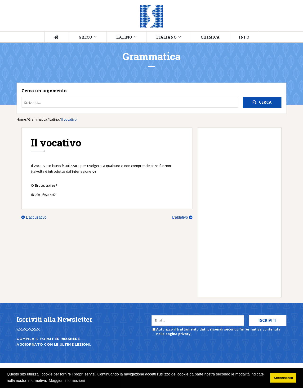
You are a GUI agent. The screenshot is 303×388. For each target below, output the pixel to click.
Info (244, 37)
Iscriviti (267, 320)
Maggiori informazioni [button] (67, 381)
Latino (124, 37)
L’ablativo (182, 217)
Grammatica (37, 119)
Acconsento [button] (283, 378)
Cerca (265, 102)
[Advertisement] (237, 212)
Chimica (210, 37)
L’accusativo (34, 217)
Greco (85, 37)
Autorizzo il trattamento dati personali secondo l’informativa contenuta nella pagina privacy (218, 331)
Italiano (166, 37)
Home (21, 119)
